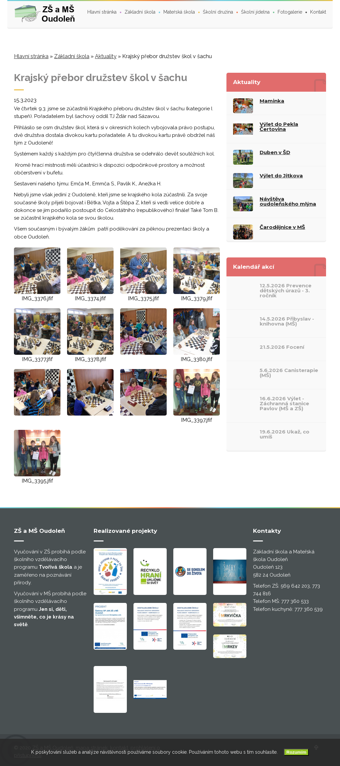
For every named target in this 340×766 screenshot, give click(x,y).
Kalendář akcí (253, 266)
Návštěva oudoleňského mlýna (288, 201)
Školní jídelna (255, 12)
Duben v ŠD (275, 152)
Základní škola (140, 12)
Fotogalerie (290, 12)
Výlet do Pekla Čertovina (279, 126)
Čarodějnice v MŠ (282, 227)
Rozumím (296, 752)
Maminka (272, 101)
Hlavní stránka (102, 12)
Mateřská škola (179, 12)
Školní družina (218, 12)
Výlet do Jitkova (281, 175)
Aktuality (106, 56)
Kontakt (318, 12)
